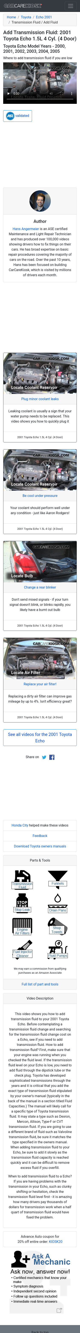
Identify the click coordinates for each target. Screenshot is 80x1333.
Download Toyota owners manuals (40, 846)
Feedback (40, 836)
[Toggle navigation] (71, 6)
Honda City (20, 825)
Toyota (26, 17)
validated (17, 116)
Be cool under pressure (40, 496)
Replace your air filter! (40, 684)
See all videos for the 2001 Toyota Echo (40, 737)
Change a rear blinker (40, 587)
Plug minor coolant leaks (40, 399)
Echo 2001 (44, 17)
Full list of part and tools (40, 984)
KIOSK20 (56, 1242)
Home (11, 17)
